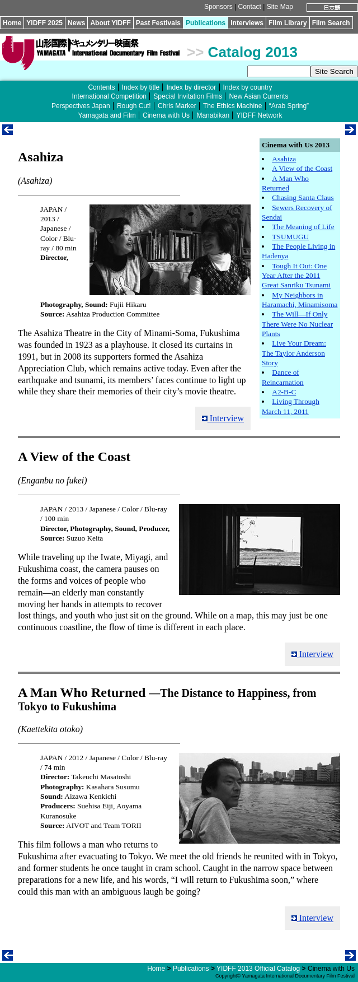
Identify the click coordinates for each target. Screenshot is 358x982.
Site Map (280, 7)
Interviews (246, 23)
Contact (249, 7)
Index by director (191, 87)
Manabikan (212, 115)
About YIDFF (110, 23)
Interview (223, 418)
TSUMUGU (290, 236)
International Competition (109, 96)
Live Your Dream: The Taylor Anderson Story (294, 353)
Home (12, 23)
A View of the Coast (302, 168)
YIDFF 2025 (44, 23)
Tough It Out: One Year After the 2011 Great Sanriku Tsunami (296, 276)
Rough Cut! (134, 106)
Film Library (287, 23)
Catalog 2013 (253, 52)
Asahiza (284, 159)
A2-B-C (284, 392)
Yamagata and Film (107, 115)
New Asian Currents (258, 96)
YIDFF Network (259, 115)
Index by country (247, 87)
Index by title (140, 87)
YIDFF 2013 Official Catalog (258, 968)
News (76, 23)
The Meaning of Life (303, 226)
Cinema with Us (166, 115)
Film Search (331, 23)
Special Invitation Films (187, 96)
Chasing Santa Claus (302, 197)
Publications (205, 23)
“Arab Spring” (289, 106)
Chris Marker (177, 106)
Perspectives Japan (80, 106)
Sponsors (218, 7)
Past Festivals (158, 23)
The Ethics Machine (232, 106)
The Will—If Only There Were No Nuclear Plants (297, 324)
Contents (101, 87)
